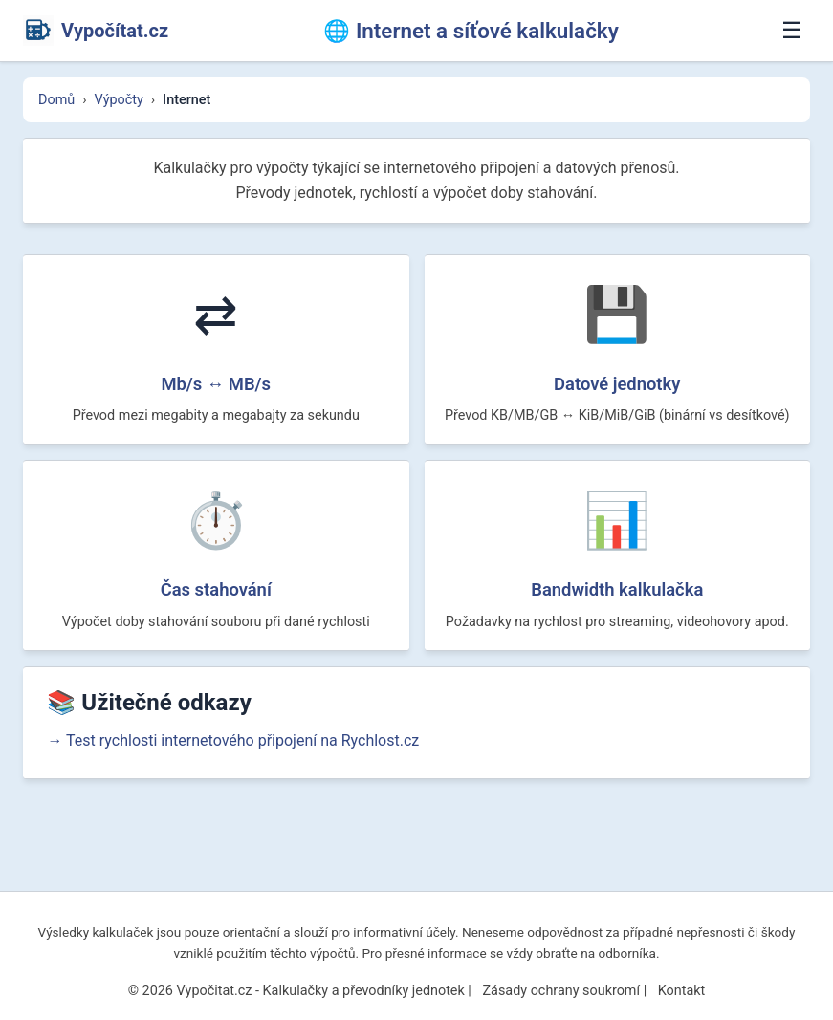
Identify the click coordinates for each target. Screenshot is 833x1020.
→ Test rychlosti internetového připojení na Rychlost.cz (246, 820)
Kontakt (682, 991)
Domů (56, 100)
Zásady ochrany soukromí (561, 991)
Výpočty (119, 100)
